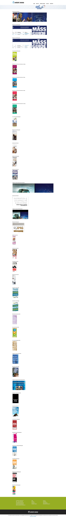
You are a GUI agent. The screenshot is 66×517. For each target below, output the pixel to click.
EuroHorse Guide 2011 (15, 248)
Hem (34, 3)
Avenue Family (42, 3)
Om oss (37, 3)
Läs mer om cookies (33, 516)
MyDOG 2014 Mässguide (15, 156)
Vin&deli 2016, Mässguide (15, 11)
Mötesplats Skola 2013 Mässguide (17, 432)
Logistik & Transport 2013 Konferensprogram (18, 182)
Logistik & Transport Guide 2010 (16, 353)
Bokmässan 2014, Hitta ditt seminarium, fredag (18, 90)
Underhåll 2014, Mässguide (16, 419)
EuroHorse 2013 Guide (15, 195)
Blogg (47, 3)
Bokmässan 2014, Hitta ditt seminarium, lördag (18, 77)
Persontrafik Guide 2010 (15, 327)
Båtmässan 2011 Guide (15, 274)
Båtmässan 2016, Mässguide (16, 24)
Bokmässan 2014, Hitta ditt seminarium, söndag (18, 64)
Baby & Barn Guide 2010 (15, 366)
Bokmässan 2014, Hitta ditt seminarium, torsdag (18, 103)
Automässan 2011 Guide (15, 287)
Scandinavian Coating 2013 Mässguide (17, 445)
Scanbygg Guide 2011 (15, 261)
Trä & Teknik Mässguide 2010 (16, 340)
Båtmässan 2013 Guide (15, 169)
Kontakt (51, 3)
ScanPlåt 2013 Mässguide (15, 458)
